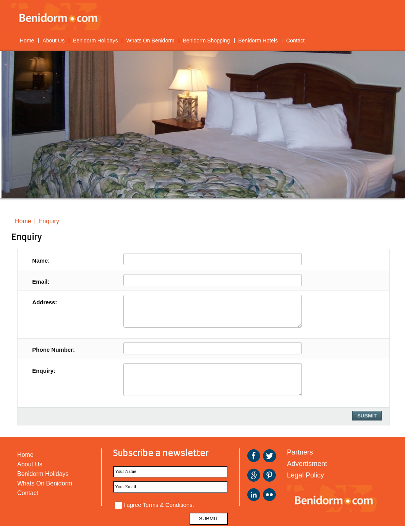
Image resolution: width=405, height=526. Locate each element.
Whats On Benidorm (150, 40)
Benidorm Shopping (206, 40)
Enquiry (49, 221)
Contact (295, 40)
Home (27, 40)
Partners (300, 452)
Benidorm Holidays (95, 40)
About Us (53, 40)
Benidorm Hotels (258, 40)
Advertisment (307, 464)
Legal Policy (305, 475)
